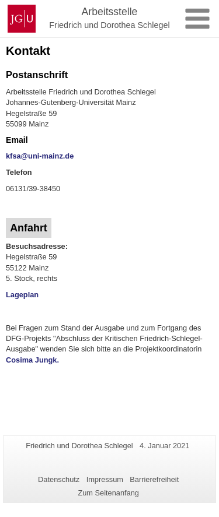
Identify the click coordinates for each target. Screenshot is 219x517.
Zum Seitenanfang (108, 492)
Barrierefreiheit (154, 479)
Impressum (104, 479)
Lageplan (22, 294)
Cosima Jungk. (32, 360)
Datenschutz (58, 479)
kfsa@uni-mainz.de (40, 156)
